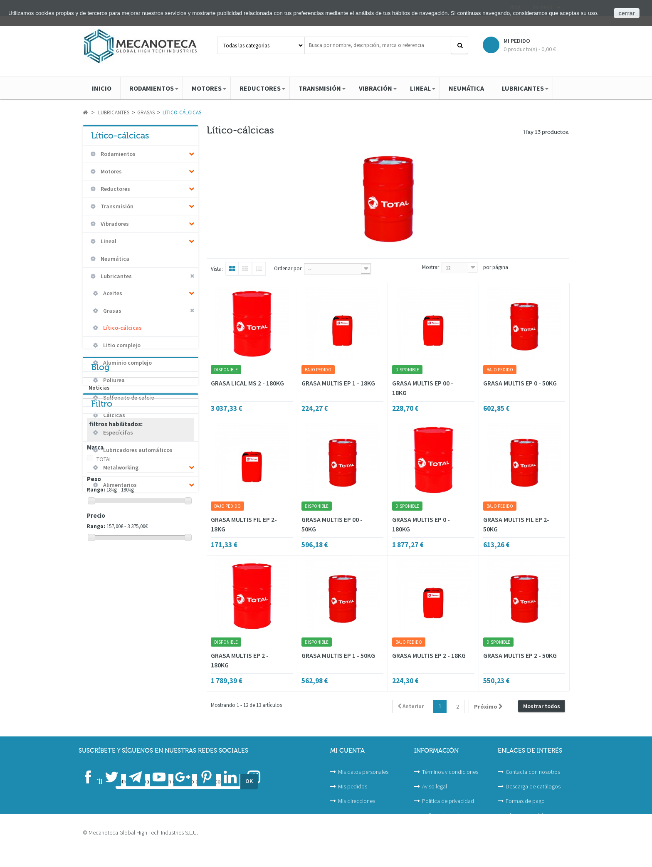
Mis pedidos (352, 786)
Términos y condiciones (450, 772)
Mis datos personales (363, 772)
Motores (110, 171)
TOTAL (104, 618)
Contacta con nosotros (533, 772)
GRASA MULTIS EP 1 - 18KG (338, 383)
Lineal (107, 241)
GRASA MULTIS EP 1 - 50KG (338, 655)
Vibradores (114, 223)
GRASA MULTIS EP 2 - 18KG (429, 655)
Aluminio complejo (127, 362)
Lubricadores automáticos (137, 450)
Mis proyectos (354, 815)
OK (249, 803)
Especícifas (117, 432)
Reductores (114, 189)
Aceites (112, 293)
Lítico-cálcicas (122, 327)
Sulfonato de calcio (128, 397)
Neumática (114, 258)
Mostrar (430, 267)
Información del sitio (530, 815)
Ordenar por (287, 268)
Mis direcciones (356, 801)
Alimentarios (119, 485)
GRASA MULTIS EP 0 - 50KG (520, 383)
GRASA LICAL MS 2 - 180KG (247, 383)
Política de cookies (444, 815)
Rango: (96, 648)
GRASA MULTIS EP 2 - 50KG (520, 655)
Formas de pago (525, 801)
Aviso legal (434, 786)
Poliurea (113, 380)
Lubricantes (115, 276)
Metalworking (120, 467)
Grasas (111, 310)
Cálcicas (113, 415)
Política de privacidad (448, 801)
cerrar (626, 13)
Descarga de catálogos (533, 786)
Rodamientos (117, 154)
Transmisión (116, 206)
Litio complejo (121, 345)
